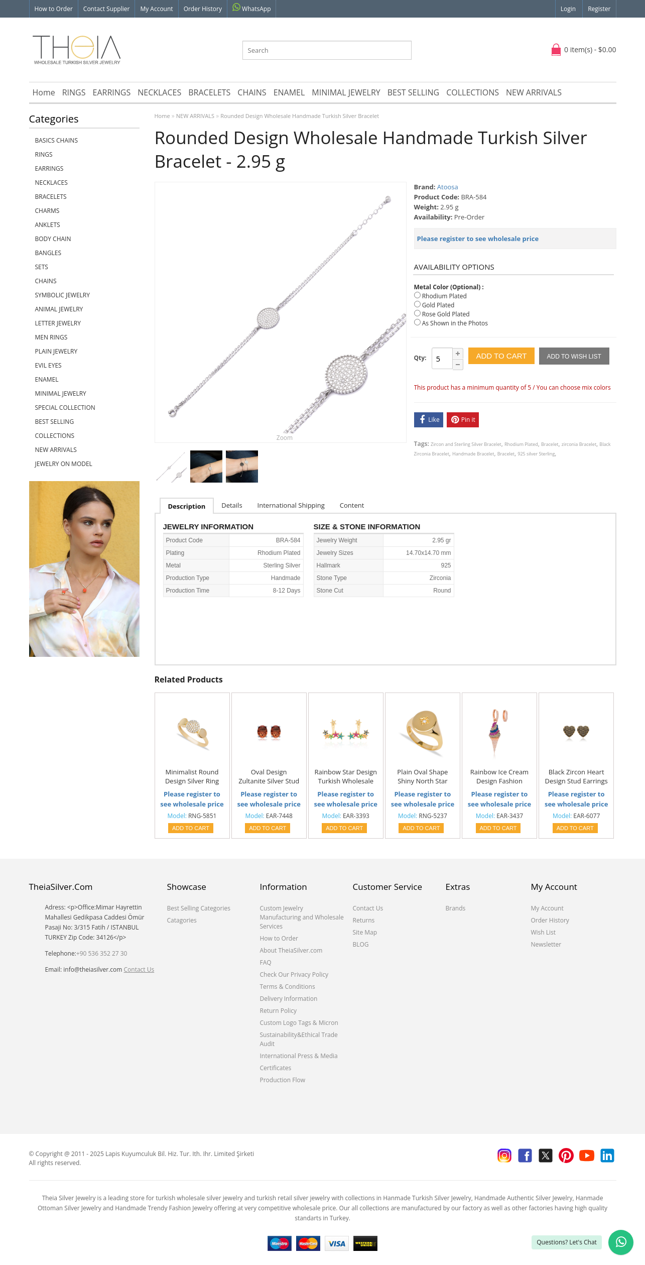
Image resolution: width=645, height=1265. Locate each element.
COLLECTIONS (472, 92)
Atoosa (447, 186)
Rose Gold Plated (446, 314)
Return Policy (278, 1010)
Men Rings (51, 337)
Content (352, 505)
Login (568, 9)
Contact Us (139, 969)
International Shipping (291, 505)
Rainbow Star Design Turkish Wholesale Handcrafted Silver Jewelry (345, 776)
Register (599, 9)
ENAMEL (289, 92)
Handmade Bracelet (473, 453)
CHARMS (47, 210)
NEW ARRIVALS (534, 92)
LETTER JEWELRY (58, 323)
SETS (41, 267)
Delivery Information (289, 998)
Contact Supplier (106, 9)
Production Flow (283, 1080)
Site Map (365, 932)
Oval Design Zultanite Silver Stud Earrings (268, 776)
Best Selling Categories (198, 908)
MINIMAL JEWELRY (346, 92)
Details (231, 505)
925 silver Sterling (536, 453)
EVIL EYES (48, 365)
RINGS (74, 92)
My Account (156, 9)
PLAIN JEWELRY (56, 351)
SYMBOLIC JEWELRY (62, 295)
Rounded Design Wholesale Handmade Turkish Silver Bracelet (299, 116)
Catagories (182, 920)
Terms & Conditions (287, 986)
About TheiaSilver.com (291, 950)
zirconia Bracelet (579, 444)
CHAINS (251, 92)
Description (187, 506)
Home (44, 92)
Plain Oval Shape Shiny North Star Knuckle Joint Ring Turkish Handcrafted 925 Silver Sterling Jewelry (423, 776)
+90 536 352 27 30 (101, 953)
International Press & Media (299, 1056)
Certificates (276, 1068)
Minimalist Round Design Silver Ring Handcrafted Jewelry (191, 776)
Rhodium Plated (444, 296)
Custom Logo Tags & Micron (299, 1022)
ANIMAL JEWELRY (59, 309)
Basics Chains (56, 140)
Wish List (543, 932)
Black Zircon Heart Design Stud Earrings (576, 776)
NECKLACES (159, 92)
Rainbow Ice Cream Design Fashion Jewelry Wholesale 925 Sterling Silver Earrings (499, 776)
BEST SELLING (413, 92)
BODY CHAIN (53, 239)
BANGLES (48, 253)
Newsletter (546, 944)
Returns (364, 920)
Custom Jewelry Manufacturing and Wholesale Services (302, 917)
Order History (203, 9)
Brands (456, 908)
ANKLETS (47, 224)
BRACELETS (209, 92)
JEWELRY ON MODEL (63, 463)
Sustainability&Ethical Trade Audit (299, 1039)
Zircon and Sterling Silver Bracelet (466, 444)
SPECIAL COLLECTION (65, 407)
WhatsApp (251, 8)
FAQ (266, 962)
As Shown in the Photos (455, 323)
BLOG (361, 944)
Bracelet (549, 444)
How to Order (54, 9)
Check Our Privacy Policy (294, 974)
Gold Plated (438, 305)
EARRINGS (112, 92)
